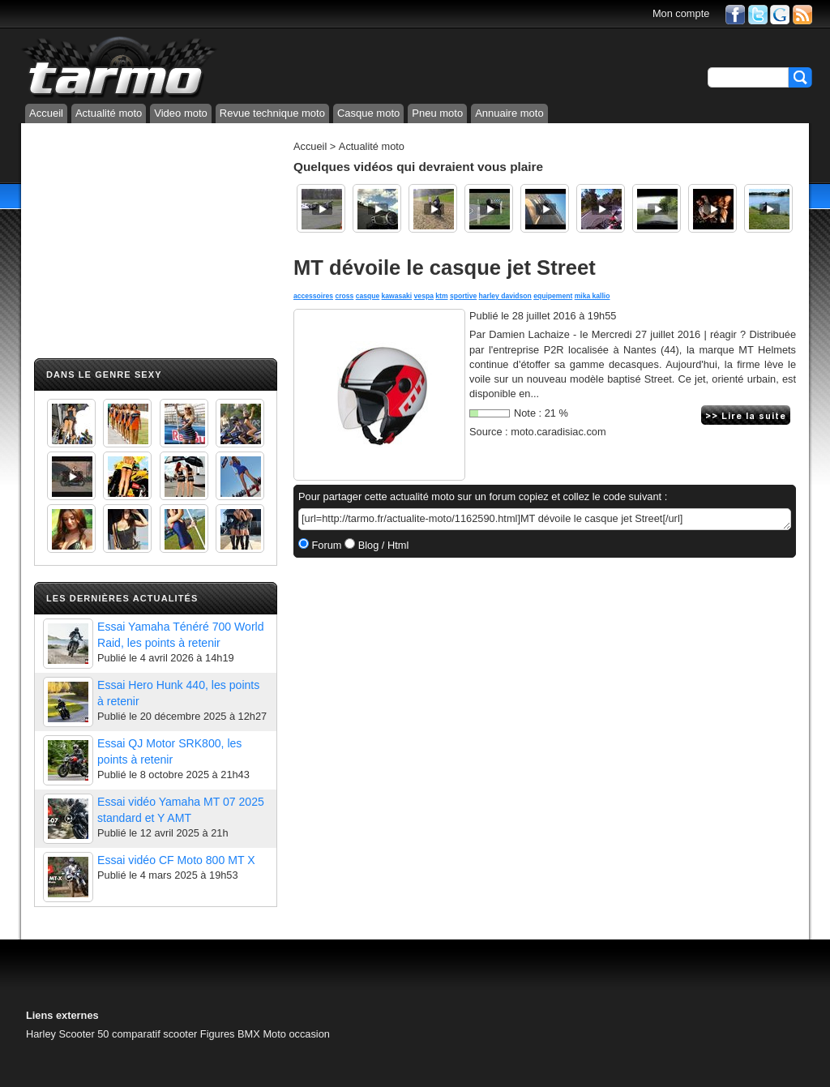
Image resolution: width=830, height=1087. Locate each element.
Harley (41, 1034)
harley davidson (505, 296)
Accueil (46, 113)
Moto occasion (296, 1034)
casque (368, 296)
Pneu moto (437, 113)
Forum (325, 545)
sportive (463, 296)
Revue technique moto (272, 113)
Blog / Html (382, 545)
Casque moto (368, 113)
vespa (424, 296)
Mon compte (680, 13)
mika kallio (592, 296)
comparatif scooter (154, 1034)
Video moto (181, 113)
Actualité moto (108, 113)
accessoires (313, 296)
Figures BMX (230, 1034)
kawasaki (397, 296)
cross (344, 296)
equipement (552, 296)
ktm (441, 296)
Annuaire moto (509, 113)
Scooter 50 (84, 1034)
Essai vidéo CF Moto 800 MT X (176, 860)
